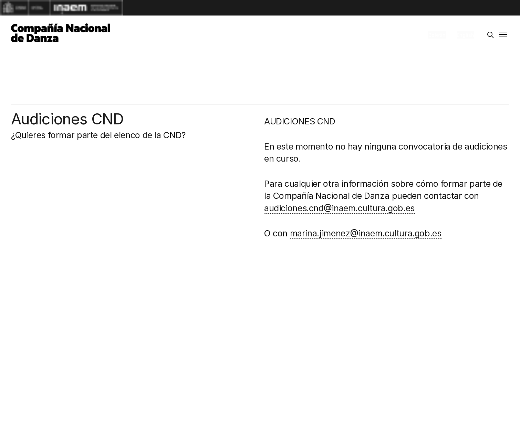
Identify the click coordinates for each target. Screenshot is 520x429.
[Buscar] (490, 35)
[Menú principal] (503, 35)
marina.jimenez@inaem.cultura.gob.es (365, 233)
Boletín (437, 35)
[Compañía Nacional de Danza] (60, 32)
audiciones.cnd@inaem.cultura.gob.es (339, 208)
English (465, 35)
